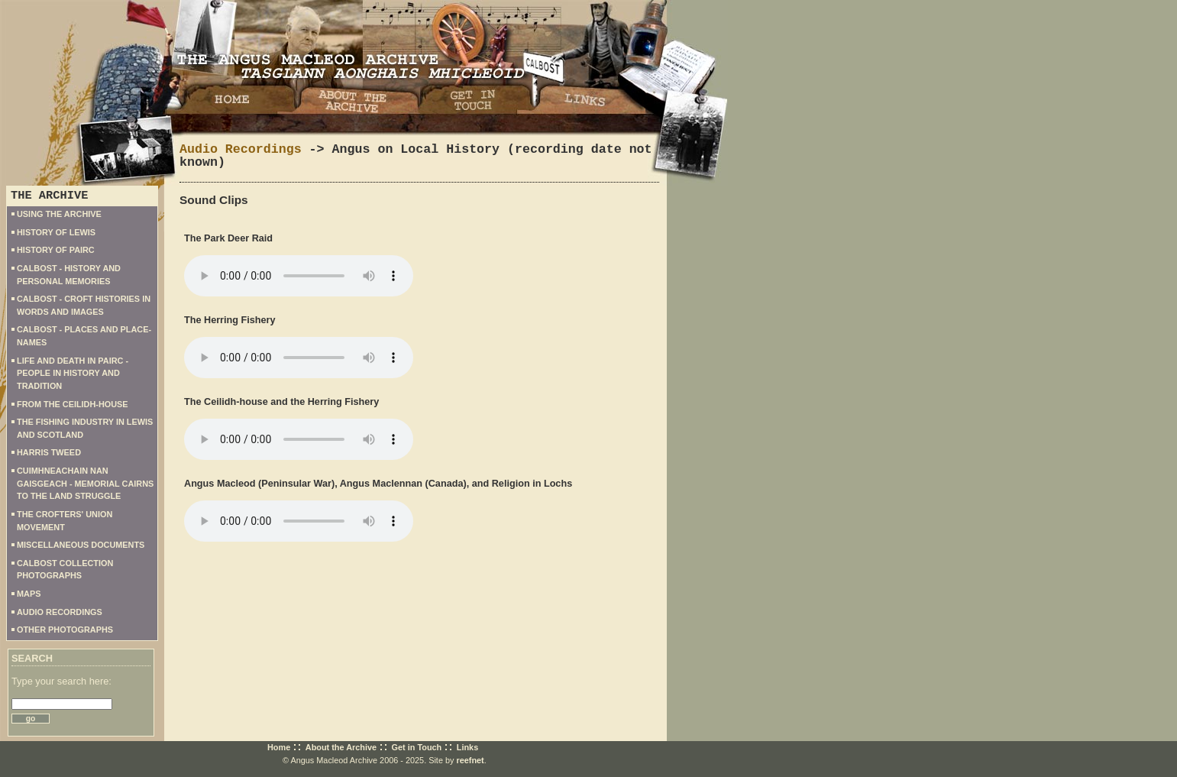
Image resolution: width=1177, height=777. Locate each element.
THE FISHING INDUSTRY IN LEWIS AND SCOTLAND (85, 428)
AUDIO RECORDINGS (59, 612)
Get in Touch (417, 747)
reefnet (469, 760)
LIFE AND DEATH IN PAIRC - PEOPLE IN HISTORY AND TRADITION (72, 373)
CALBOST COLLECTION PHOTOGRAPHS (65, 569)
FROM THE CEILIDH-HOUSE (72, 404)
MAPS (28, 593)
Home (278, 747)
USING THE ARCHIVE (59, 214)
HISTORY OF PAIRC (56, 249)
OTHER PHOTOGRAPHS (65, 629)
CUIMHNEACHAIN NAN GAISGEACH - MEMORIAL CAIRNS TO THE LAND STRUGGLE (85, 483)
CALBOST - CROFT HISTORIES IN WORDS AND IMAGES (83, 305)
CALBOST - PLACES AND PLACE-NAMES (84, 336)
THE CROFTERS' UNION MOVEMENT (64, 521)
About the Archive (341, 747)
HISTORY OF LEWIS (56, 232)
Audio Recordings (240, 149)
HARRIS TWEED (49, 452)
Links (467, 747)
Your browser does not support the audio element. (298, 275)
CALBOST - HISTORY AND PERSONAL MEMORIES (69, 275)
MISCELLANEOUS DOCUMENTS (80, 544)
